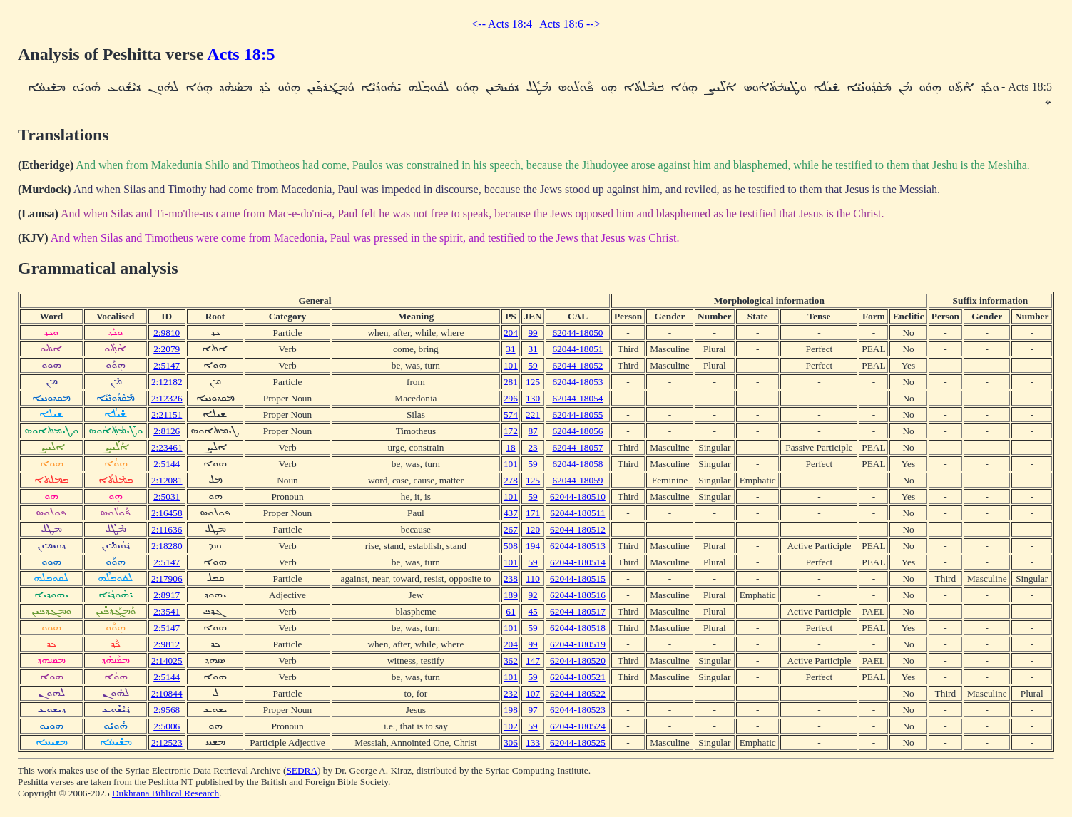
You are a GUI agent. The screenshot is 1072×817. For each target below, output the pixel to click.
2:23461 (167, 447)
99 (532, 332)
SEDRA (301, 770)
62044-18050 (577, 332)
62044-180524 (578, 726)
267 (511, 529)
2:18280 (167, 545)
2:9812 (166, 644)
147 (533, 660)
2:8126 (166, 431)
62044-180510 (578, 496)
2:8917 (166, 595)
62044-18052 (577, 365)
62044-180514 (578, 562)
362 (511, 660)
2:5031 (166, 496)
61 (510, 611)
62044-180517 (578, 611)
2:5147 (166, 365)
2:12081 (167, 480)
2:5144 (166, 463)
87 (532, 431)
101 (511, 365)
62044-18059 (577, 480)
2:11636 (166, 529)
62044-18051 (577, 349)
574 (511, 414)
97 (532, 709)
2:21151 (166, 414)
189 (511, 595)
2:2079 (166, 349)
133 (533, 742)
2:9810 (166, 332)
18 (510, 447)
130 (533, 398)
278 (511, 480)
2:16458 (167, 513)
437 (511, 513)
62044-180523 (578, 709)
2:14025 (167, 660)
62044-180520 (578, 660)
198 (511, 709)
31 (510, 349)
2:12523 (167, 742)
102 (511, 726)
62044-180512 (578, 529)
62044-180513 (578, 545)
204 (511, 332)
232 (511, 693)
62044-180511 (577, 513)
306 (511, 742)
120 (533, 529)
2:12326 (167, 398)
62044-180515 (578, 578)
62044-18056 (577, 431)
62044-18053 (577, 381)
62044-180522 (578, 693)
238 (511, 578)
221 (533, 414)
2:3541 (166, 611)
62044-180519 (578, 644)
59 (532, 365)
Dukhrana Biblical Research (165, 793)
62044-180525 (578, 742)
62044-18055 (577, 414)
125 (533, 381)
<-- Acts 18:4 (501, 24)
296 (511, 398)
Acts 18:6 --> (569, 24)
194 (533, 545)
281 (511, 381)
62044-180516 (578, 595)
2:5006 (166, 726)
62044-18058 (577, 463)
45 (532, 611)
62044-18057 (577, 447)
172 (511, 431)
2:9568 (166, 709)
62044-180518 (578, 627)
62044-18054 (577, 398)
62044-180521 (578, 677)
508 (511, 545)
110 (533, 578)
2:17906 (167, 578)
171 (533, 513)
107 (533, 693)
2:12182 (167, 381)
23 (532, 447)
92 (532, 595)
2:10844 (167, 693)
